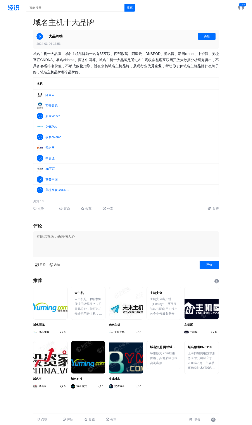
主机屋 (188, 324)
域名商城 (39, 324)
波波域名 (114, 378)
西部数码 (51, 105)
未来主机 (114, 324)
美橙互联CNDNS (57, 190)
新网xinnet (52, 116)
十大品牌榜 (54, 36)
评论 (64, 208)
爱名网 (50, 148)
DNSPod (51, 126)
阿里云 (50, 95)
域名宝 (37, 378)
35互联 (50, 168)
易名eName (53, 137)
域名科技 (76, 378)
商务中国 (51, 179)
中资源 (50, 158)
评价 (209, 264)
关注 (207, 36)
